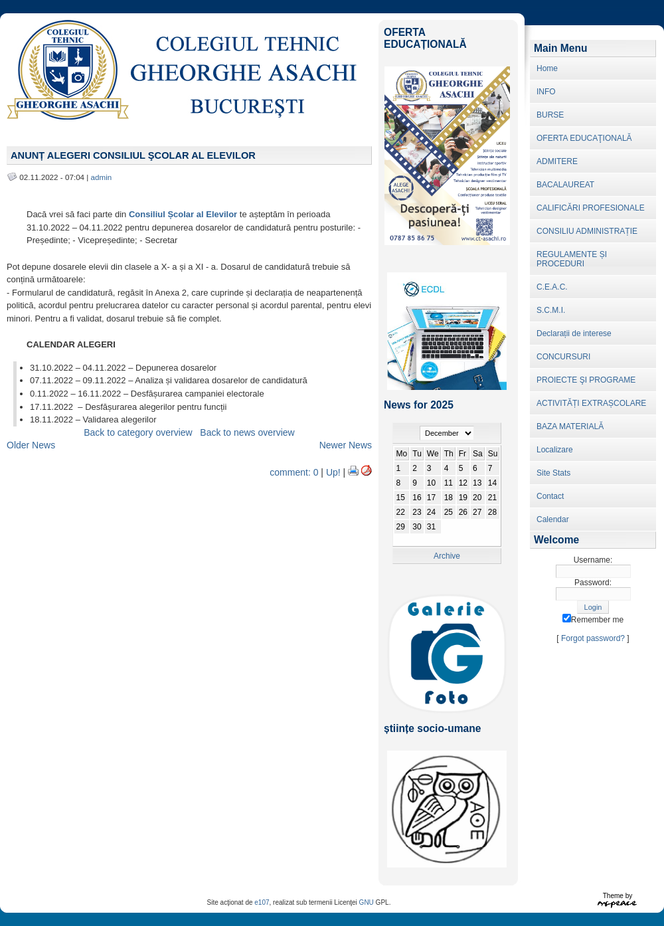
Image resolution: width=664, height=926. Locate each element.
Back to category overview (138, 432)
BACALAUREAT (565, 184)
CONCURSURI (563, 356)
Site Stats (553, 473)
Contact (550, 496)
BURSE (550, 115)
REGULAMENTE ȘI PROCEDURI (572, 259)
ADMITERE (557, 161)
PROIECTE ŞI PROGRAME (586, 380)
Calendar (553, 519)
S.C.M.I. (551, 310)
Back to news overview (247, 432)
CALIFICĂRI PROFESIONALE (591, 208)
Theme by (617, 895)
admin (101, 177)
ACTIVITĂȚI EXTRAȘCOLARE (591, 403)
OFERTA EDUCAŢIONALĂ (584, 138)
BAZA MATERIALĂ (570, 426)
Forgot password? (593, 638)
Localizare (555, 449)
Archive (447, 556)
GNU (366, 902)
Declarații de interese (574, 333)
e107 (261, 902)
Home (547, 68)
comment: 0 (294, 472)
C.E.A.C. (552, 287)
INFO (546, 91)
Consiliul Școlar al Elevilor (183, 214)
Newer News (345, 445)
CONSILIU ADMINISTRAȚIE (587, 231)
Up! (333, 472)
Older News (31, 445)
